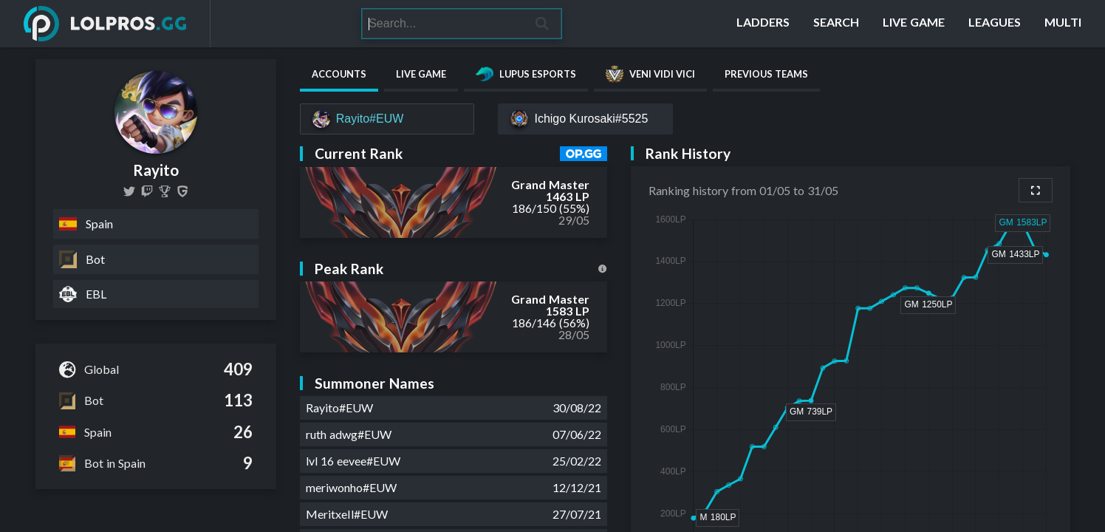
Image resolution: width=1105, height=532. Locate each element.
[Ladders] (763, 23)
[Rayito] (165, 191)
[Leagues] (995, 23)
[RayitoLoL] (129, 191)
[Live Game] (914, 23)
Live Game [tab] (421, 74)
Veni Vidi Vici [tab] (650, 74)
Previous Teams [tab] (766, 74)
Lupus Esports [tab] (526, 74)
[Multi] (1063, 23)
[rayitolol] (147, 191)
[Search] (443, 23)
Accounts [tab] (339, 74)
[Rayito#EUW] (387, 118)
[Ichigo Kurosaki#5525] (585, 118)
